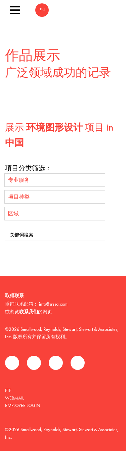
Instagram (78, 363)
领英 (56, 363)
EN (42, 10)
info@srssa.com (53, 304)
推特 (34, 363)
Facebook (12, 363)
